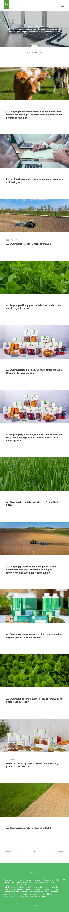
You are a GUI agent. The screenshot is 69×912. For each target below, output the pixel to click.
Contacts (34, 872)
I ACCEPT (34, 906)
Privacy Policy (40, 896)
